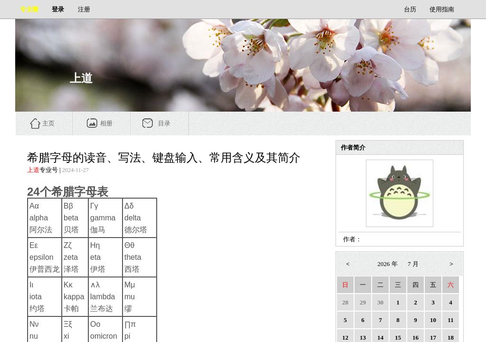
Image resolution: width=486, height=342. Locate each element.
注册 (84, 9)
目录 (164, 123)
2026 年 (387, 263)
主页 (48, 123)
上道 (33, 169)
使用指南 (442, 9)
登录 (58, 9)
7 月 (413, 263)
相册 (106, 123)
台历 (410, 9)
